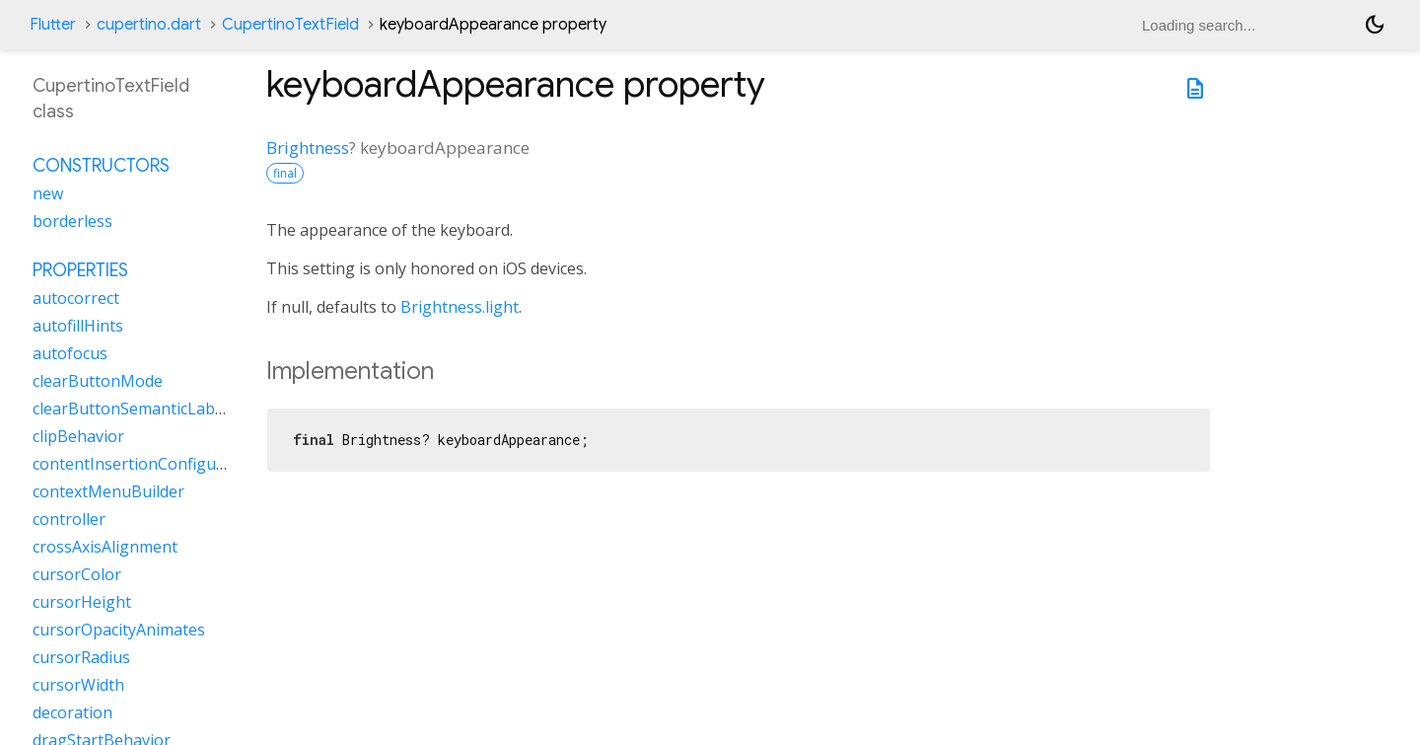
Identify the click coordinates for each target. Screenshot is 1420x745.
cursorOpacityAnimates (119, 629)
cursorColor (77, 574)
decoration (72, 712)
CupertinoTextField (290, 25)
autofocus (70, 353)
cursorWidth (78, 685)
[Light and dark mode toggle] (1374, 24)
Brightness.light (459, 307)
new (48, 193)
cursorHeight (82, 602)
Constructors (101, 166)
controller (69, 519)
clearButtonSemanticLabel (130, 408)
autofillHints (78, 325)
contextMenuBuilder (108, 491)
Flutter (53, 25)
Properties (80, 270)
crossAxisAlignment (105, 547)
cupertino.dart (149, 25)
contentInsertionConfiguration (147, 464)
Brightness (307, 147)
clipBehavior (78, 436)
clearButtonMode (98, 381)
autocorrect (76, 298)
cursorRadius (81, 657)
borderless (72, 221)
